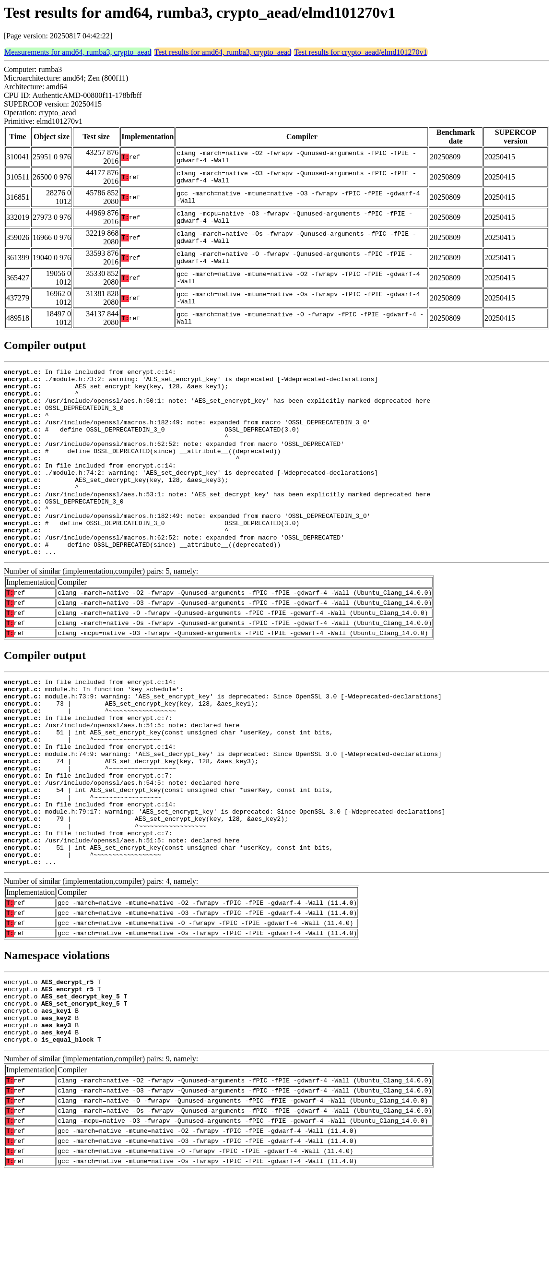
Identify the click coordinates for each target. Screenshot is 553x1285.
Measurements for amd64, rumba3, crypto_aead (78, 52)
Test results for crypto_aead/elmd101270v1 (360, 52)
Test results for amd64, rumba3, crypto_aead (222, 52)
